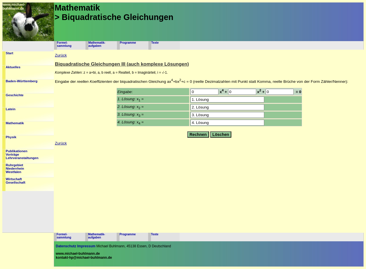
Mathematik (15, 123)
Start (9, 53)
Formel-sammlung (64, 44)
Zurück (61, 55)
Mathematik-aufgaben (96, 44)
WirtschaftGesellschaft (15, 180)
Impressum (86, 246)
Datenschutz (66, 246)
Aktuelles (13, 67)
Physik (11, 137)
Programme (128, 42)
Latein (10, 109)
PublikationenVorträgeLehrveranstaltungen (22, 154)
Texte (155, 42)
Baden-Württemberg (21, 81)
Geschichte (14, 95)
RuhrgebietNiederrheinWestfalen (15, 168)
